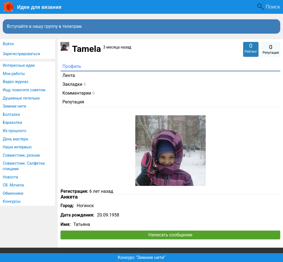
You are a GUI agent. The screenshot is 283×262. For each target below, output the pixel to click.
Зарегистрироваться (21, 54)
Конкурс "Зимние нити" (141, 257)
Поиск (273, 7)
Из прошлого (14, 131)
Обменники (13, 193)
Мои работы (14, 73)
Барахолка (12, 122)
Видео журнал (15, 81)
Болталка (11, 114)
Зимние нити (14, 106)
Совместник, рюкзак (21, 155)
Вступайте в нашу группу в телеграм (44, 26)
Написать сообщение (171, 234)
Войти (8, 44)
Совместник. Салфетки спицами (24, 166)
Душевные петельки (21, 98)
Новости (10, 177)
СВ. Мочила (13, 185)
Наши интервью (17, 147)
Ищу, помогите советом (24, 90)
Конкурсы (12, 201)
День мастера (15, 139)
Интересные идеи (19, 65)
